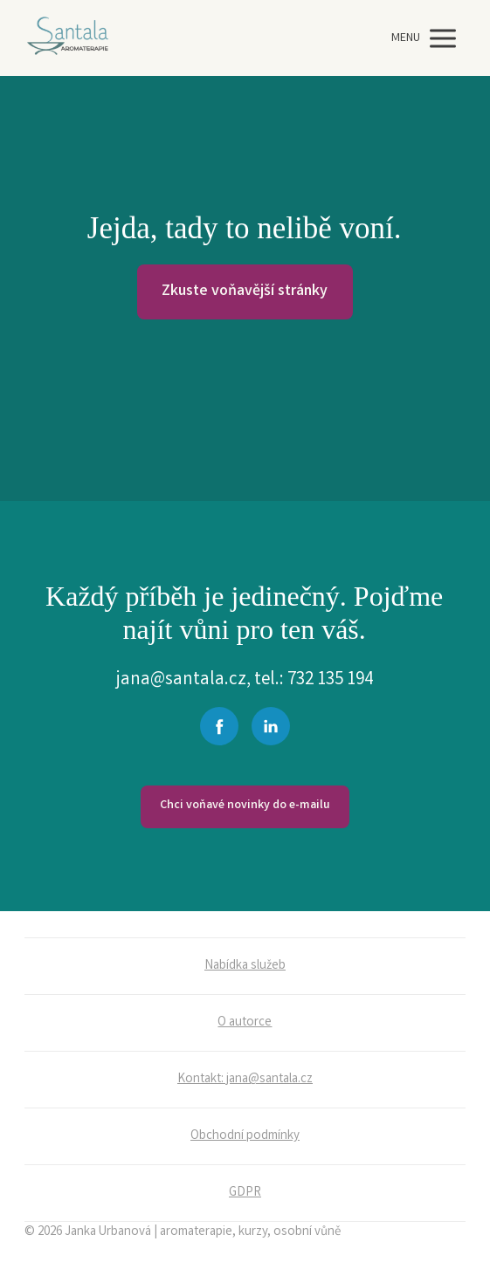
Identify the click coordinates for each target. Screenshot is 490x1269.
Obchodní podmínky (245, 1136)
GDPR (245, 1193)
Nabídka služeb (245, 966)
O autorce (244, 1022)
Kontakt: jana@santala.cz (245, 1079)
